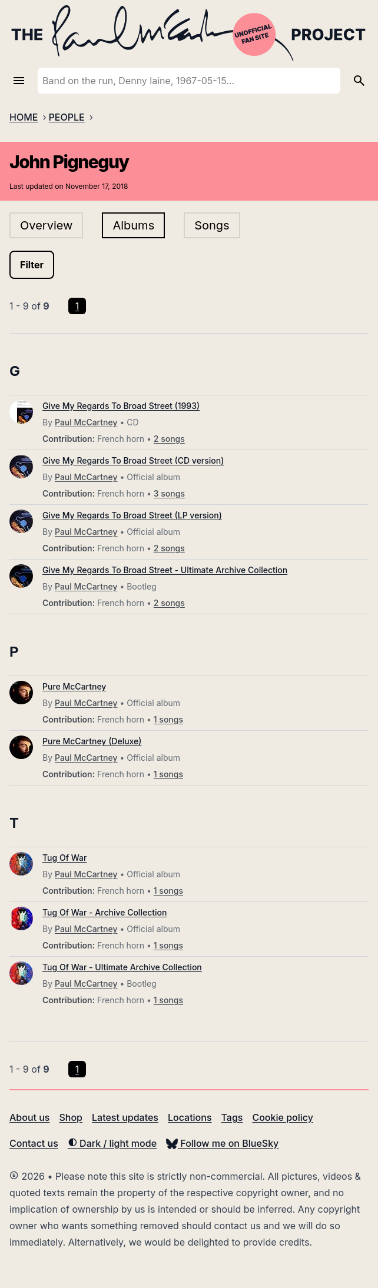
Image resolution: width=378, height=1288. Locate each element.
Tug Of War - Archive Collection (104, 912)
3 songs (169, 493)
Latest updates (125, 1117)
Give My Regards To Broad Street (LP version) (132, 515)
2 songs (169, 439)
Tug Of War (64, 858)
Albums (133, 225)
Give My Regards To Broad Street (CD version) (133, 460)
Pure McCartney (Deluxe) (91, 741)
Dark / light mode (112, 1143)
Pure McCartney (74, 686)
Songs (211, 225)
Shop (70, 1117)
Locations (190, 1117)
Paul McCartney (86, 422)
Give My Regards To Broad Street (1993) (121, 406)
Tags (232, 1117)
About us (29, 1117)
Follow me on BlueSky (222, 1143)
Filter (32, 265)
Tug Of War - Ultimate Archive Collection (122, 967)
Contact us (33, 1143)
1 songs (168, 719)
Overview (46, 225)
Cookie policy (282, 1117)
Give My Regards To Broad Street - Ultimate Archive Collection (164, 570)
